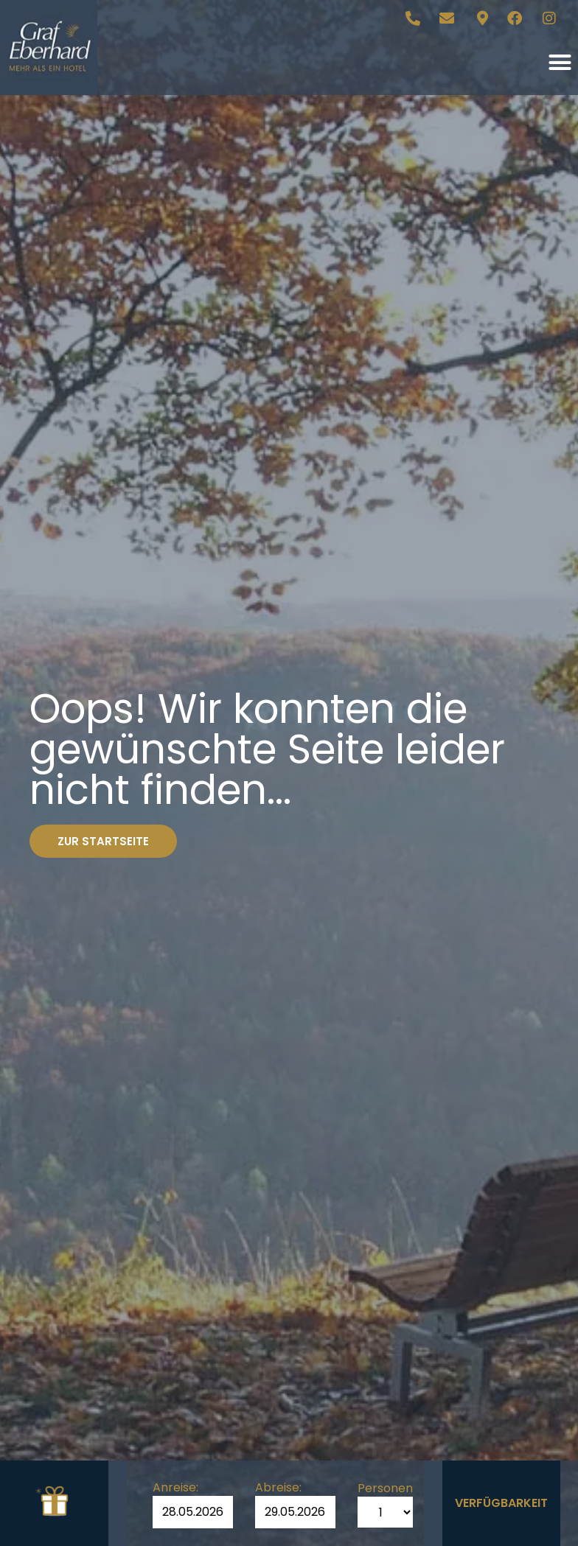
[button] (559, 62)
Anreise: (175, 1488)
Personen (385, 1488)
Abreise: (278, 1488)
